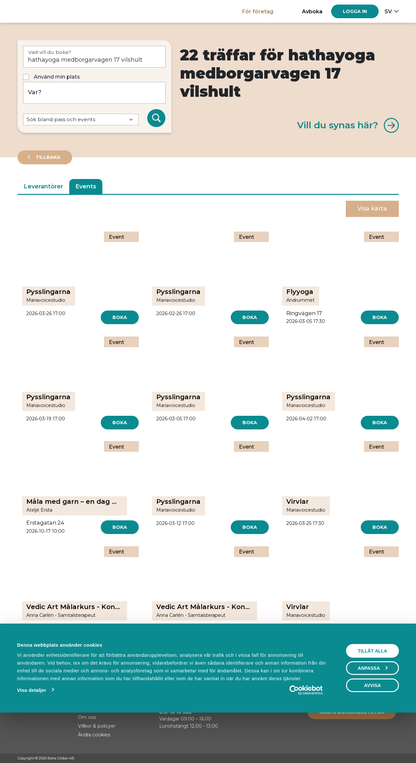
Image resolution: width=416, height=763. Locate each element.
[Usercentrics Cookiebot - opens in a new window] (306, 735)
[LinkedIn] (395, 758)
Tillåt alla (372, 695)
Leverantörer (43, 186)
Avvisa (372, 729)
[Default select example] (80, 119)
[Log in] (355, 11)
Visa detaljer (31, 734)
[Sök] (156, 118)
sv (388, 11)
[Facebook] (371, 758)
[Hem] (40, 11)
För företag (257, 11)
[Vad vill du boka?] (94, 56)
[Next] (223, 656)
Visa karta (372, 208)
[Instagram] (383, 758)
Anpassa (373, 712)
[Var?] (94, 92)
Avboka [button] (312, 11)
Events (85, 186)
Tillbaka (47, 157)
